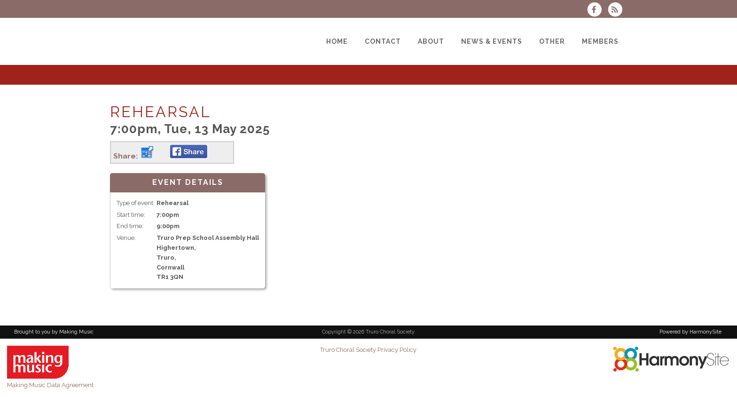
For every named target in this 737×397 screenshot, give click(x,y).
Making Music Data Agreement (50, 385)
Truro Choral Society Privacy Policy (368, 349)
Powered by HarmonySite (690, 332)
